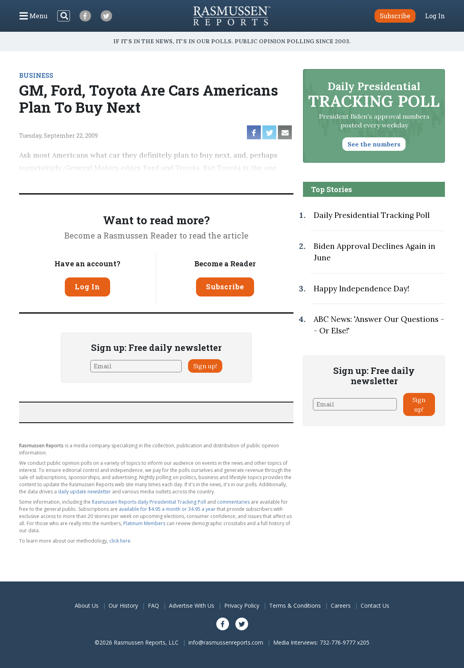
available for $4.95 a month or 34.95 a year (167, 509)
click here (119, 540)
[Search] (63, 15)
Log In (435, 16)
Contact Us (375, 605)
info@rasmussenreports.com (225, 642)
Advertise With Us (191, 605)
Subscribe (225, 286)
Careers (341, 605)
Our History (123, 605)
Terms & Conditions (295, 605)
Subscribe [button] (395, 16)
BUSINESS (36, 75)
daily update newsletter (84, 491)
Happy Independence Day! (361, 288)
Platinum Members (144, 523)
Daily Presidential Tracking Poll (372, 215)
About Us (87, 605)
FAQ (153, 605)
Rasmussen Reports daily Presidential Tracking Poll (149, 502)
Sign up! (205, 366)
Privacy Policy (241, 605)
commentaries (233, 502)
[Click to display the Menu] (33, 15)
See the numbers (374, 144)
